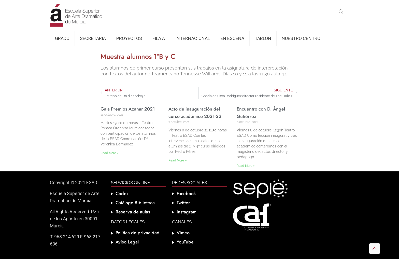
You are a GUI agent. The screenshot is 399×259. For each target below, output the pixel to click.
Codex (122, 193)
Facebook (186, 193)
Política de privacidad (138, 232)
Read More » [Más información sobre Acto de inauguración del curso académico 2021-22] (177, 160)
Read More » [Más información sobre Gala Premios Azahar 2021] (110, 153)
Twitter (183, 202)
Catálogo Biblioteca (135, 202)
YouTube (185, 242)
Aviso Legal (127, 242)
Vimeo (183, 232)
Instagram (186, 212)
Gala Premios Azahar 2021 (128, 109)
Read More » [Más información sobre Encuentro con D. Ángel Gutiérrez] (246, 166)
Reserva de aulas (133, 212)
